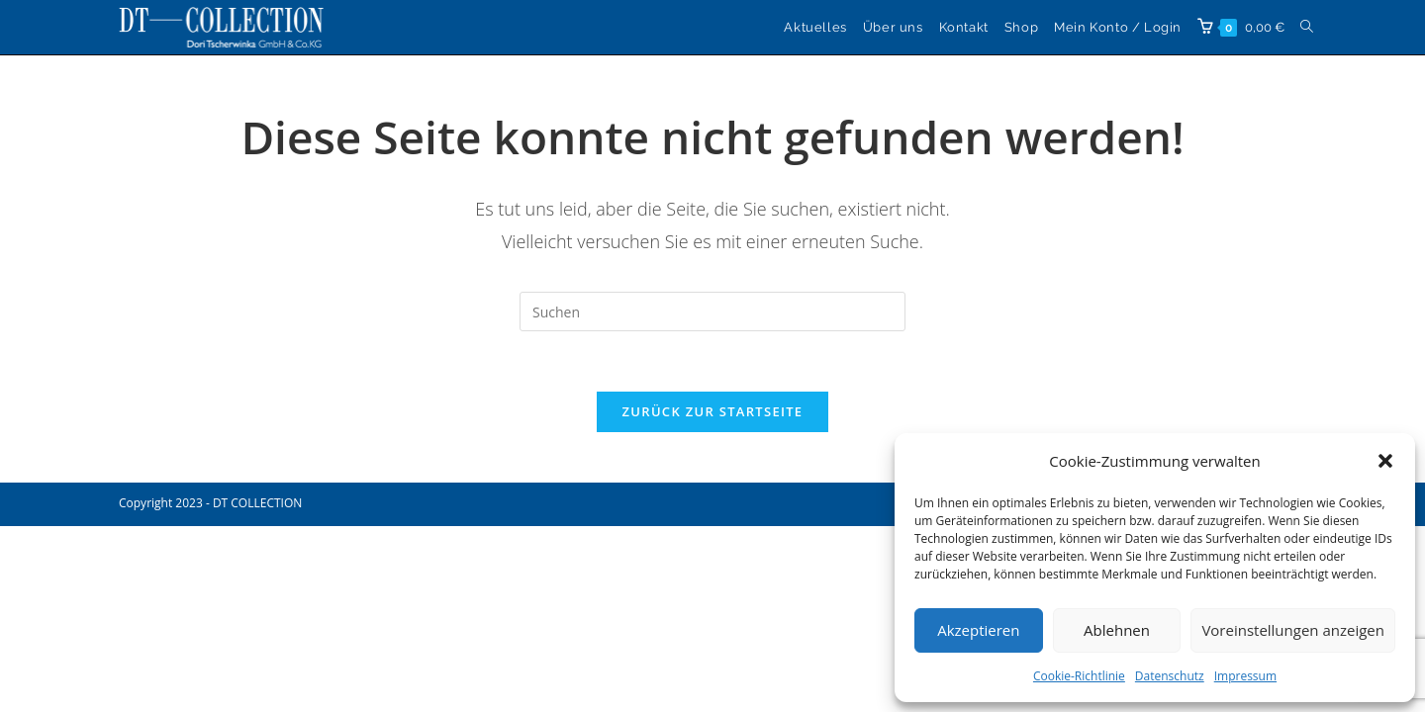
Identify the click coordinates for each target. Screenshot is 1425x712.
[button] (1385, 461)
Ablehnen (1117, 630)
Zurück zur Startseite (713, 411)
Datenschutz (1169, 676)
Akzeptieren (978, 630)
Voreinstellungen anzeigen (1292, 630)
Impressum (1245, 676)
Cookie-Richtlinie (1079, 676)
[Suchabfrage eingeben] (712, 311)
